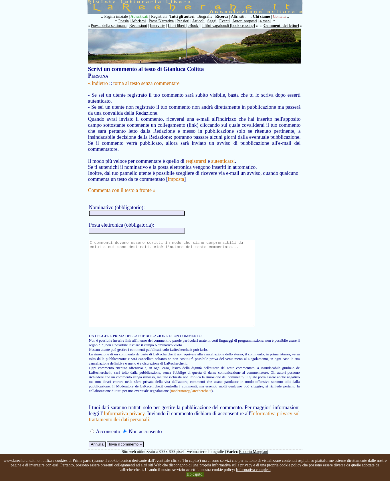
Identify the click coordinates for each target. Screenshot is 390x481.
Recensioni (138, 25)
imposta (176, 179)
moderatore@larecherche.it (191, 408)
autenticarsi (223, 161)
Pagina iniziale (116, 16)
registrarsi (196, 161)
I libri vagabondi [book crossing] (228, 25)
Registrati (159, 16)
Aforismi (138, 21)
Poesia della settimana (108, 25)
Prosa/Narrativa (161, 21)
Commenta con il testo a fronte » (122, 190)
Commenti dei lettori (281, 25)
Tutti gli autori (181, 16)
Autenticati (139, 16)
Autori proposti (244, 21)
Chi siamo (261, 16)
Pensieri (183, 21)
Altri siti (237, 16)
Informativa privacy (124, 431)
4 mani (265, 21)
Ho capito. (195, 474)
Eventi (224, 21)
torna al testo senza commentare (146, 83)
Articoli (198, 21)
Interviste (157, 25)
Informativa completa (253, 470)
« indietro (98, 83)
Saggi (212, 21)
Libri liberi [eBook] (183, 25)
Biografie (205, 16)
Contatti (279, 16)
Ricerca (221, 16)
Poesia (123, 21)
